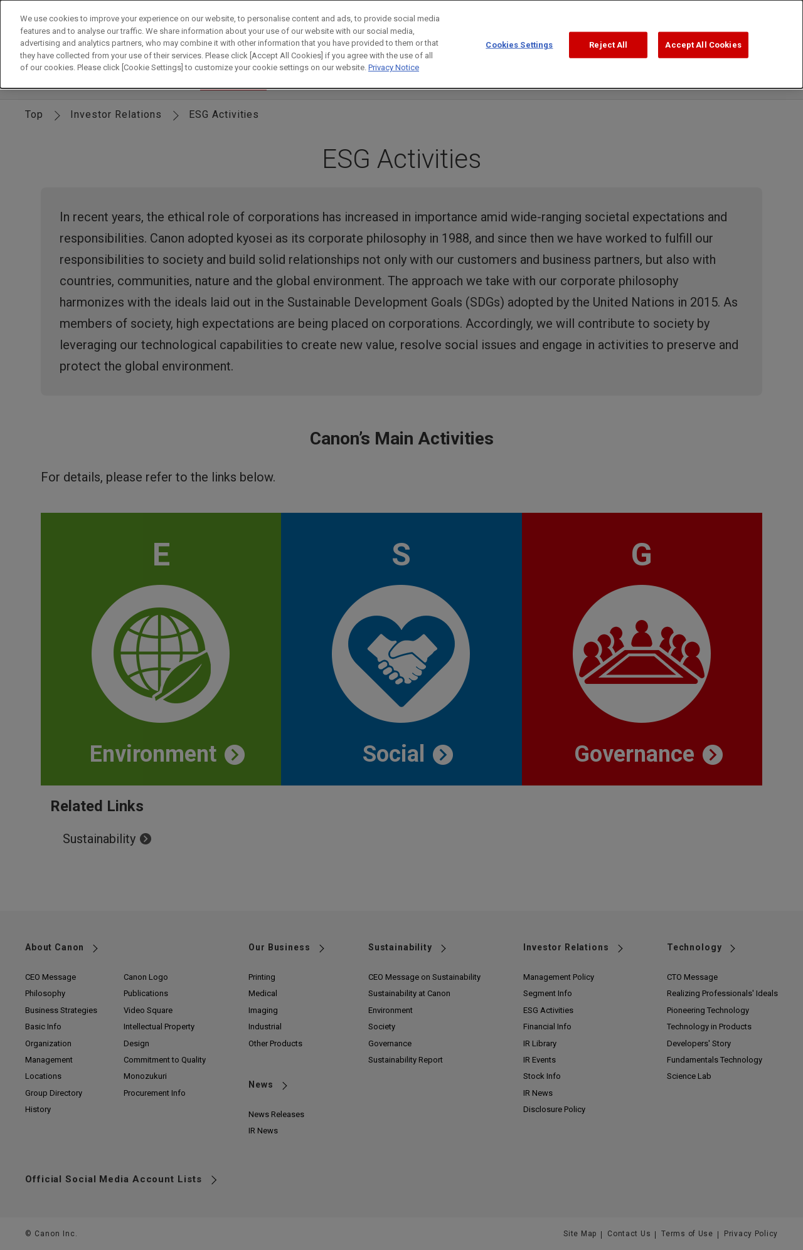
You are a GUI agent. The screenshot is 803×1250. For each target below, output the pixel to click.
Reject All (608, 35)
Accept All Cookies (703, 35)
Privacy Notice (393, 58)
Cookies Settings (519, 35)
